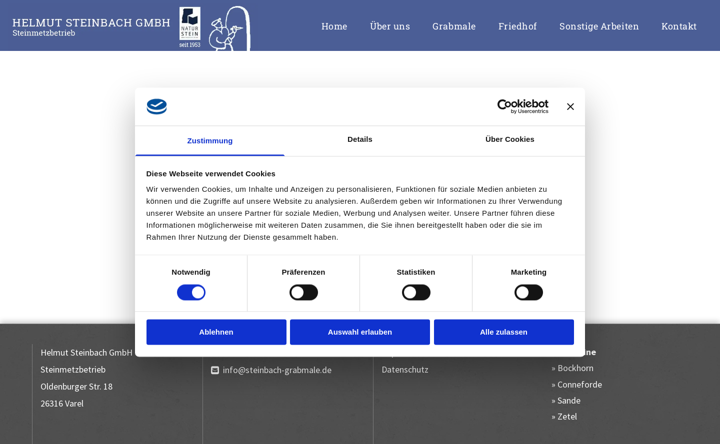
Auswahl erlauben (360, 332)
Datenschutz (405, 369)
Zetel (567, 416)
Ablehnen (216, 332)
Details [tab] (360, 139)
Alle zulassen (504, 332)
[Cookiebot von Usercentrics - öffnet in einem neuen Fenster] (504, 106)
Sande (569, 400)
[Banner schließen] (570, 106)
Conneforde (580, 384)
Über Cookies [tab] (510, 139)
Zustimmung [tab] (210, 141)
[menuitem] (338, 26)
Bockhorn (576, 368)
